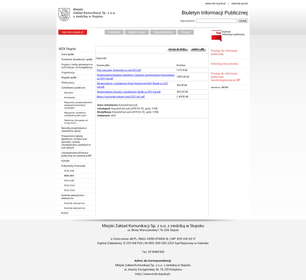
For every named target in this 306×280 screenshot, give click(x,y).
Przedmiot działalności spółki (76, 59)
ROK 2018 (69, 180)
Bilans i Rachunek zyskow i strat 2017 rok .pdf (121, 96)
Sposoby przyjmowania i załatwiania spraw (74, 129)
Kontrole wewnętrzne (74, 208)
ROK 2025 (69, 190)
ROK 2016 (69, 170)
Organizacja (68, 72)
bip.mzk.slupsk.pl (72, 32)
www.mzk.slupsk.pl (215, 3)
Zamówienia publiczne (73, 87)
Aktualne (68, 92)
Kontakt (65, 160)
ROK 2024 (69, 185)
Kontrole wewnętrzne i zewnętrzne (73, 197)
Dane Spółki (67, 54)
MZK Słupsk (67, 49)
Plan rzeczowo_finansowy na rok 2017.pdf (119, 70)
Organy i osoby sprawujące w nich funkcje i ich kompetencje (77, 66)
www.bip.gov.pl (239, 3)
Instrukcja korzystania (224, 63)
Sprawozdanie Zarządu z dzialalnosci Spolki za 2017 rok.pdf (129, 91)
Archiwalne (69, 97)
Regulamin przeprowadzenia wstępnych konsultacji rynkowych (78, 105)
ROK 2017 (69, 175)
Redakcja (114, 32)
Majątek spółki (68, 77)
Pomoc (185, 32)
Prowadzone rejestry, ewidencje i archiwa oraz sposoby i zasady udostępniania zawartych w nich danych (76, 142)
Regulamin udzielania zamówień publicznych (75, 114)
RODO (64, 213)
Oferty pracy (67, 82)
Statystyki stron (163, 32)
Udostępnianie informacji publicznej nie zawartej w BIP (76, 154)
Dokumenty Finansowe (73, 165)
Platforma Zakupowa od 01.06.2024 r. (76, 121)
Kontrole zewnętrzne (74, 203)
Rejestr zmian (137, 32)
